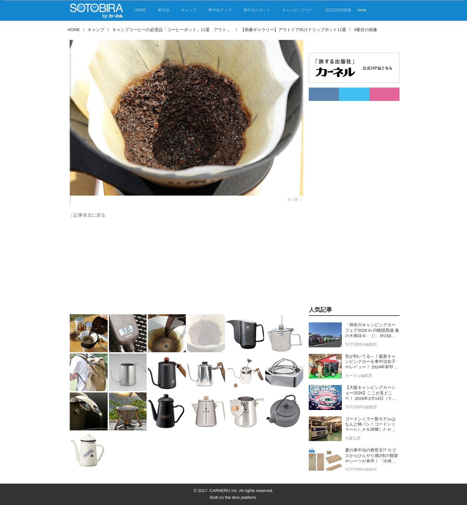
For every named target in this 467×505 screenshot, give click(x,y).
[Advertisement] (186, 267)
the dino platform (240, 497)
